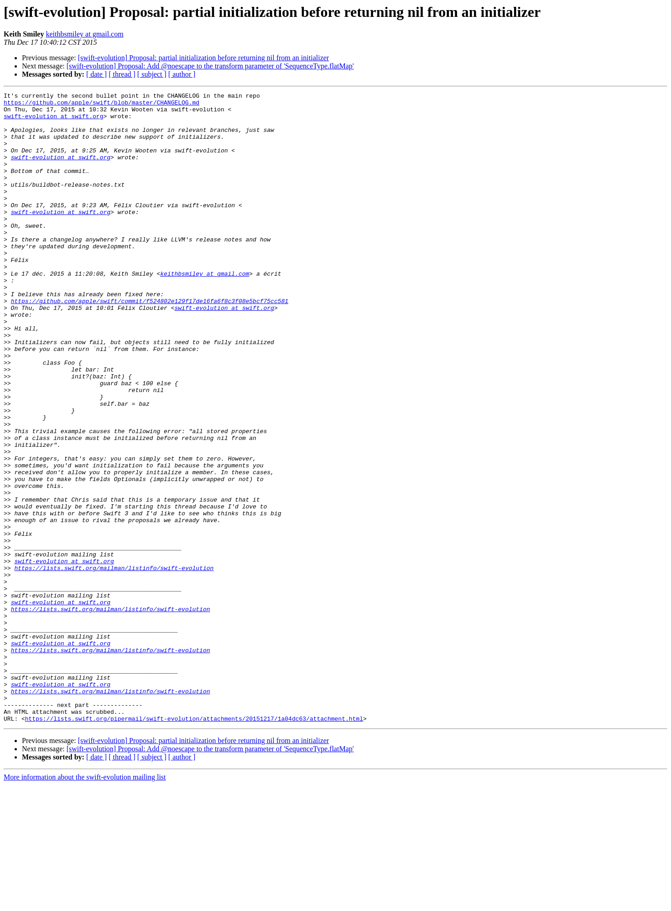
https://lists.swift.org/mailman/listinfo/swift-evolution (113, 664)
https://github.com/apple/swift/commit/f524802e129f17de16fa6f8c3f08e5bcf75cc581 (149, 343)
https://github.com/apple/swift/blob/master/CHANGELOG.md (101, 105)
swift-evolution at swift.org (53, 121)
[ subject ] (151, 74)
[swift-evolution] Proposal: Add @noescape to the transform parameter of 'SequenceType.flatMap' (210, 66)
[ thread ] (122, 74)
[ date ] (96, 74)
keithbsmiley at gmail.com (84, 34)
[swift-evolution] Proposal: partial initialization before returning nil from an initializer (203, 58)
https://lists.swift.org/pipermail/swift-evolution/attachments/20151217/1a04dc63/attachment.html (194, 844)
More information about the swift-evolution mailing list (85, 903)
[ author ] (182, 74)
